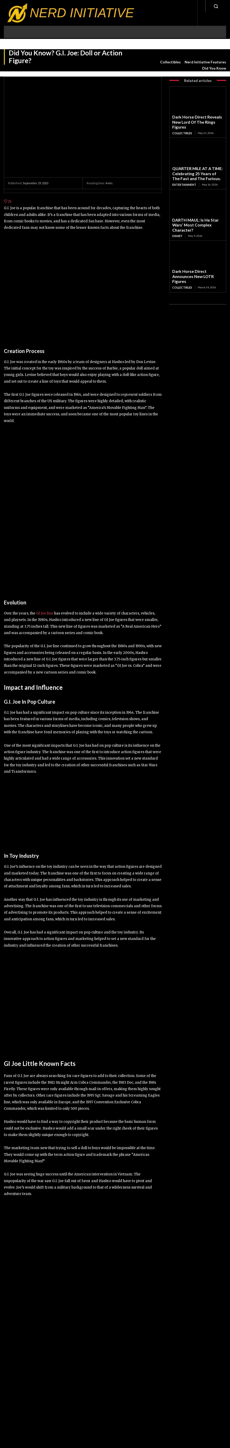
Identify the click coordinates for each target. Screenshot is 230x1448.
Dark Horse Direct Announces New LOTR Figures (197, 251)
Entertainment (184, 171)
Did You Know (214, 68)
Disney (177, 214)
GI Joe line (44, 613)
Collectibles (170, 62)
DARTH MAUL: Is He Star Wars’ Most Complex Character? (194, 208)
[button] (216, 6)
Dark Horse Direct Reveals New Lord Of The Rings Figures (194, 118)
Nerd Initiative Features (205, 62)
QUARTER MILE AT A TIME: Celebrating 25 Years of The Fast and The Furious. (195, 163)
